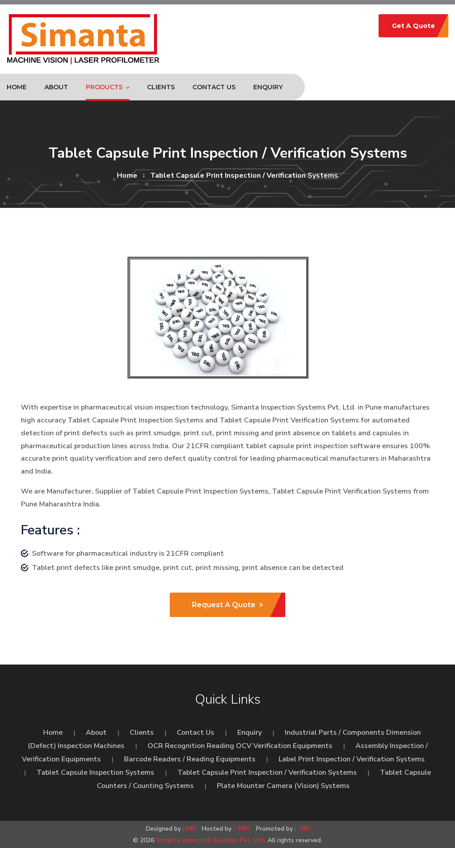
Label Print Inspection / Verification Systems (352, 759)
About (56, 87)
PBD (244, 828)
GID (304, 828)
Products (104, 87)
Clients (161, 87)
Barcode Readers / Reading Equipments (189, 759)
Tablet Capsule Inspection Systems (95, 772)
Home (17, 87)
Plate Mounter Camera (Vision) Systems (283, 786)
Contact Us (213, 87)
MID (191, 828)
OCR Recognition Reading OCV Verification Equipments (240, 746)
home (127, 175)
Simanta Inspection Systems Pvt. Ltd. (210, 840)
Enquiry (268, 87)
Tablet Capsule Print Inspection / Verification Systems (267, 772)
